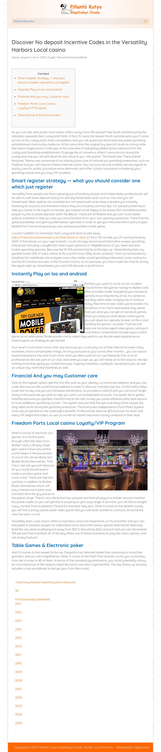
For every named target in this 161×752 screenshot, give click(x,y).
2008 (18, 680)
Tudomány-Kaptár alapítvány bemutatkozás (45, 582)
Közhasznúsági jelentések (32, 599)
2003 (18, 723)
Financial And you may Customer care (43, 96)
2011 (18, 655)
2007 (18, 689)
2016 (18, 612)
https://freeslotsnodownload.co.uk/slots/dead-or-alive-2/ (51, 237)
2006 (18, 697)
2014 (18, 629)
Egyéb (51, 57)
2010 (18, 663)
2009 (18, 672)
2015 (18, 620)
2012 (18, 646)
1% (17, 591)
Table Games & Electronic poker (39, 115)
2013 (18, 638)
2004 (18, 714)
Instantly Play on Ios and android (40, 89)
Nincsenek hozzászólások (72, 57)
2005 (18, 706)
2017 (18, 603)
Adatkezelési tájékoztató (132, 747)
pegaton (26, 57)
